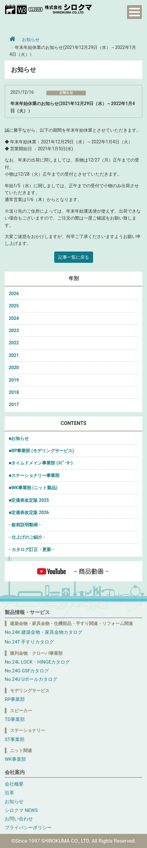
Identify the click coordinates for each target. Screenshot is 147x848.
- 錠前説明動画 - (25, 524)
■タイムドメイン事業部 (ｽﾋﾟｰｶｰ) (41, 462)
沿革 (9, 793)
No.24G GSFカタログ (27, 671)
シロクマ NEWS (21, 810)
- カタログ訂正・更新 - (31, 549)
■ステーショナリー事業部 (34, 475)
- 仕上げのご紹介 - (27, 537)
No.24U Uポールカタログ (31, 679)
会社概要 (14, 784)
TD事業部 (15, 719)
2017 (14, 404)
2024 (14, 318)
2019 (14, 380)
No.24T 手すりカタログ (29, 642)
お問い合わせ (19, 819)
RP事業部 (15, 699)
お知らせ (30, 39)
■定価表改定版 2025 (29, 500)
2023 (14, 330)
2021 (14, 355)
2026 (14, 293)
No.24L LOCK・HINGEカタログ (37, 662)
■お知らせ (19, 438)
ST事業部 (14, 739)
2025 (14, 305)
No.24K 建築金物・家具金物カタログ (43, 632)
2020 (14, 367)
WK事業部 (15, 759)
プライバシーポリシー (28, 827)
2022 (14, 342)
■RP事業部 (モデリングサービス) (41, 450)
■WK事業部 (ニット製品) (33, 487)
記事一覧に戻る (73, 257)
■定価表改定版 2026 (29, 512)
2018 (14, 392)
